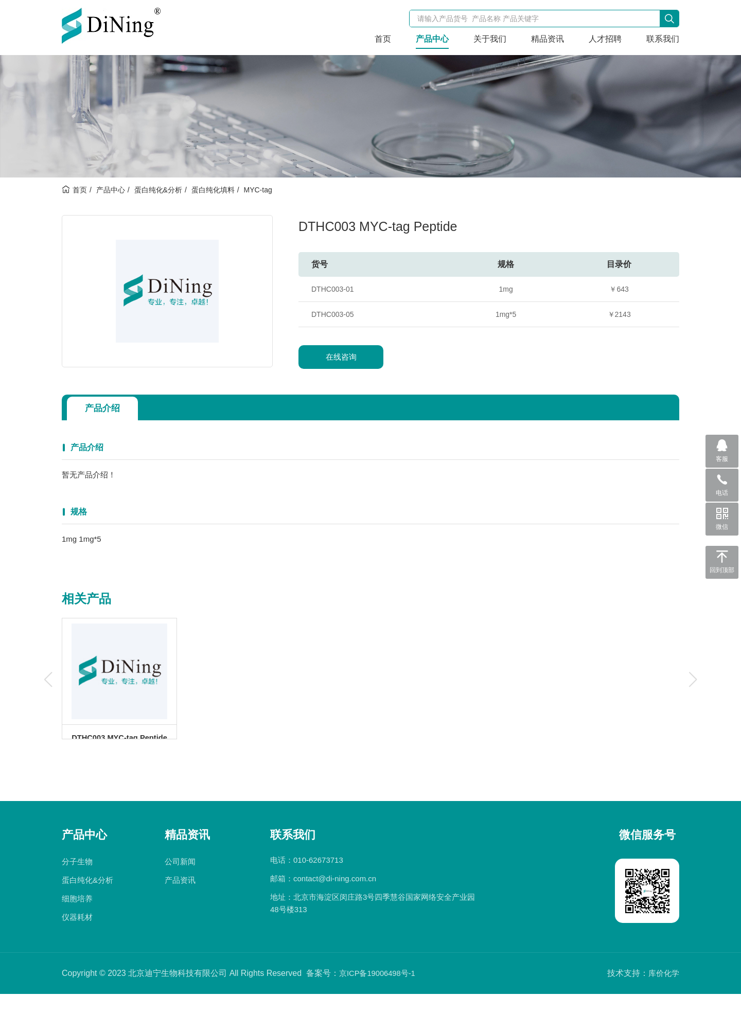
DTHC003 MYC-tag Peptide (119, 747)
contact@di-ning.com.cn (334, 898)
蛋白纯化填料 (213, 190)
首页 (383, 38)
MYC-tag (257, 190)
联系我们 (662, 38)
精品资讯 (547, 38)
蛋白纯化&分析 (158, 190)
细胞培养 (77, 918)
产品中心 (432, 38)
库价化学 (662, 993)
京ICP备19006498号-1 (380, 993)
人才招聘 (605, 38)
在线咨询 (341, 356)
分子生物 (77, 881)
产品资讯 (180, 900)
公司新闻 (180, 881)
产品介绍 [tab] (106, 408)
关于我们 (489, 38)
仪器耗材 (77, 937)
